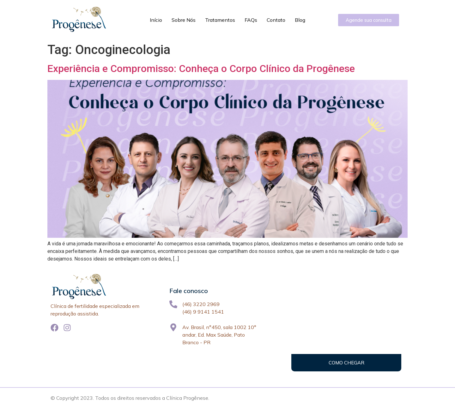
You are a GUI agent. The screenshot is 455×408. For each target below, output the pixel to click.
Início (156, 20)
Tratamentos (220, 20)
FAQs (251, 20)
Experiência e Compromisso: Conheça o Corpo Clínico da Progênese (201, 69)
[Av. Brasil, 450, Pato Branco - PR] (346, 322)
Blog (300, 20)
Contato (276, 20)
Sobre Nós (184, 20)
